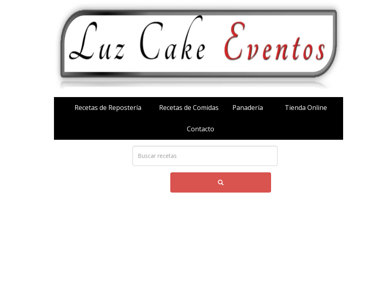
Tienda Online (306, 107)
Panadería (247, 107)
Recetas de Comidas (189, 107)
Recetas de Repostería (108, 107)
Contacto (200, 128)
